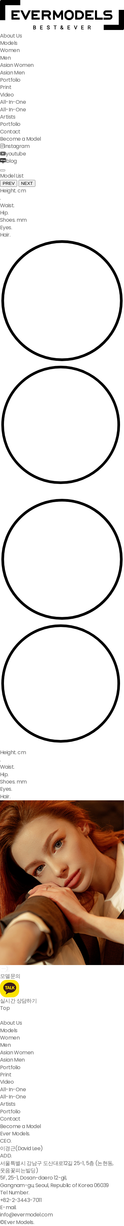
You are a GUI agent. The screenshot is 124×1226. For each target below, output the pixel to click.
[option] (62, 775)
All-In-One (13, 102)
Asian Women (16, 65)
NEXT (27, 183)
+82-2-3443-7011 (21, 1200)
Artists (8, 117)
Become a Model (20, 139)
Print (5, 87)
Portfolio (10, 80)
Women (10, 50)
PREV (9, 183)
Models (8, 43)
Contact (10, 131)
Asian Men (12, 72)
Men (5, 58)
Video (7, 95)
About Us (11, 36)
